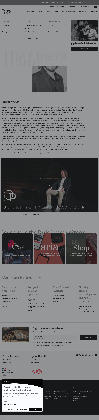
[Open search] (50, 7)
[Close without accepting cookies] (9, 409)
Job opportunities (59, 391)
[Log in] (84, 7)
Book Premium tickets (36, 303)
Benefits (5, 304)
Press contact (77, 394)
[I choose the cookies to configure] (22, 409)
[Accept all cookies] (35, 409)
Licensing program (86, 306)
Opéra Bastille (58, 298)
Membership (6, 301)
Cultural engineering (86, 311)
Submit (88, 337)
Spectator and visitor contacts (82, 391)
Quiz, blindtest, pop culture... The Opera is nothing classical (49, 254)
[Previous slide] (91, 316)
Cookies (45, 398)
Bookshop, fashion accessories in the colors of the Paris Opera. (81, 254)
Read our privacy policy (10, 404)
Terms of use (47, 396)
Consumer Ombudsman (80, 396)
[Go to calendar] (61, 7)
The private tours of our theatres (36, 307)
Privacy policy (47, 391)
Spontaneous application (62, 394)
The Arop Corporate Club (35, 300)
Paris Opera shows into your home (17, 256)
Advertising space (85, 309)
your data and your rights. (56, 345)
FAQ (74, 401)
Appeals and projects (9, 298)
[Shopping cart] (72, 7)
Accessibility (47, 394)
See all (4, 306)
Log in (91, 2)
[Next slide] (95, 316)
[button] (3, 418)
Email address (38, 336)
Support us (6, 296)
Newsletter (76, 398)
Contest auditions (60, 396)
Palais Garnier (58, 296)
